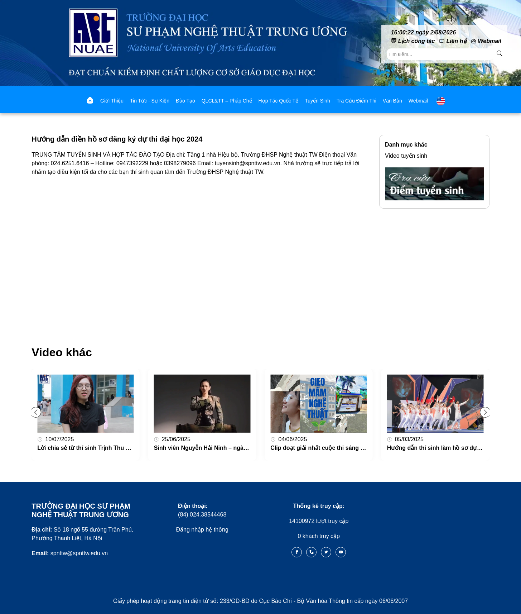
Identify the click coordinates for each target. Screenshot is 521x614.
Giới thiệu (112, 101)
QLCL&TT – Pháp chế (227, 101)
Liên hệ (456, 41)
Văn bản (392, 101)
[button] (485, 412)
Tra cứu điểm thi (356, 101)
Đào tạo (185, 101)
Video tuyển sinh (406, 156)
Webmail (490, 41)
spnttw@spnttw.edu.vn (70, 553)
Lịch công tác (416, 41)
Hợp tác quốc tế (279, 101)
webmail (418, 101)
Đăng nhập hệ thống (202, 530)
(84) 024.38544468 (202, 510)
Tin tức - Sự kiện (149, 101)
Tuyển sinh (317, 101)
